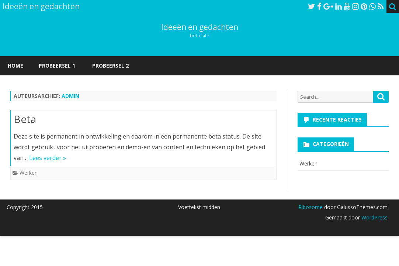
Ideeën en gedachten (199, 27)
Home (15, 65)
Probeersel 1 (57, 65)
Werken (29, 172)
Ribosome (310, 207)
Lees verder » (47, 158)
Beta (25, 119)
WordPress (374, 217)
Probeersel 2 (110, 65)
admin (70, 95)
